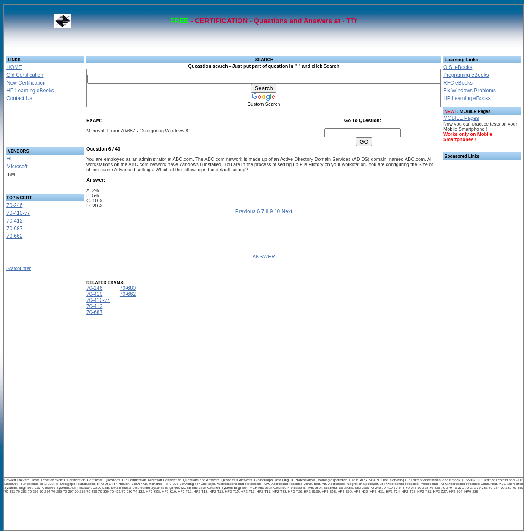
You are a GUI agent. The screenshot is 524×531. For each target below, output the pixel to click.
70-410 (94, 294)
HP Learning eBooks (30, 91)
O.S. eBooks (457, 67)
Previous (245, 211)
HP (10, 159)
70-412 (14, 221)
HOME (14, 67)
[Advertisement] (35, 126)
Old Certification (24, 75)
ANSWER (263, 257)
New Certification (26, 83)
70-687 (14, 229)
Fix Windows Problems (469, 91)
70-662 (14, 236)
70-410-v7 (18, 213)
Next (287, 211)
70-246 (14, 205)
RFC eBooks (458, 83)
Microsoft (17, 166)
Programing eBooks (466, 75)
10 (277, 211)
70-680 (128, 288)
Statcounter (18, 268)
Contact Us (19, 98)
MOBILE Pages (461, 118)
